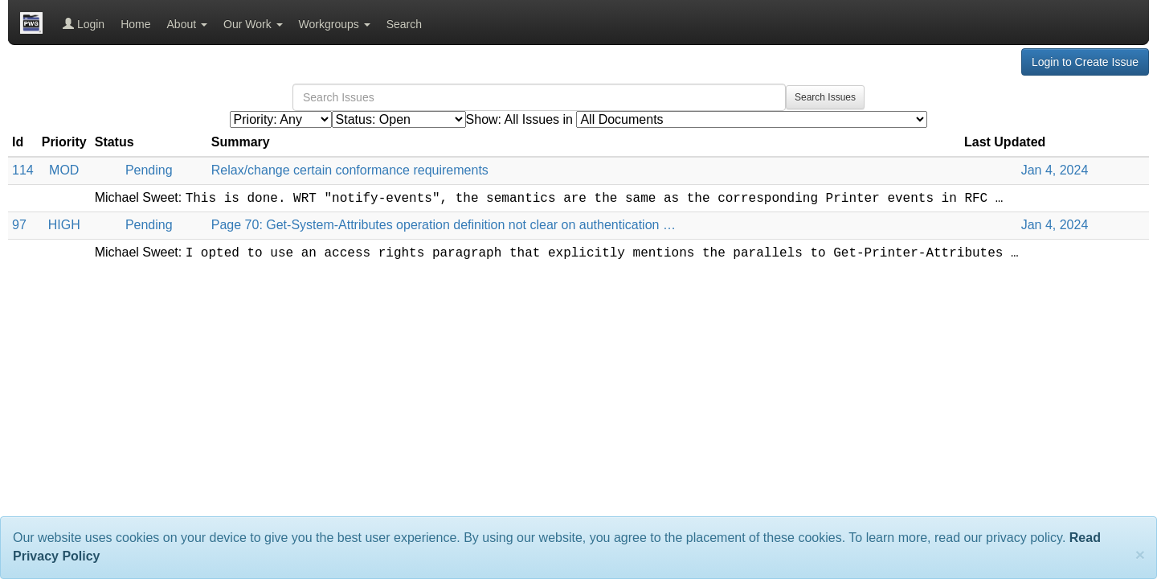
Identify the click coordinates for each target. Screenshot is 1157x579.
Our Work (253, 24)
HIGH (64, 225)
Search (404, 24)
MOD (64, 170)
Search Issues (825, 97)
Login (83, 24)
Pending (149, 170)
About (187, 24)
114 (23, 170)
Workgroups (334, 24)
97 (19, 225)
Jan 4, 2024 (1055, 170)
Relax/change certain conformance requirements (350, 170)
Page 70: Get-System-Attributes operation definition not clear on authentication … (443, 225)
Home (135, 24)
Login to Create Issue (1085, 61)
